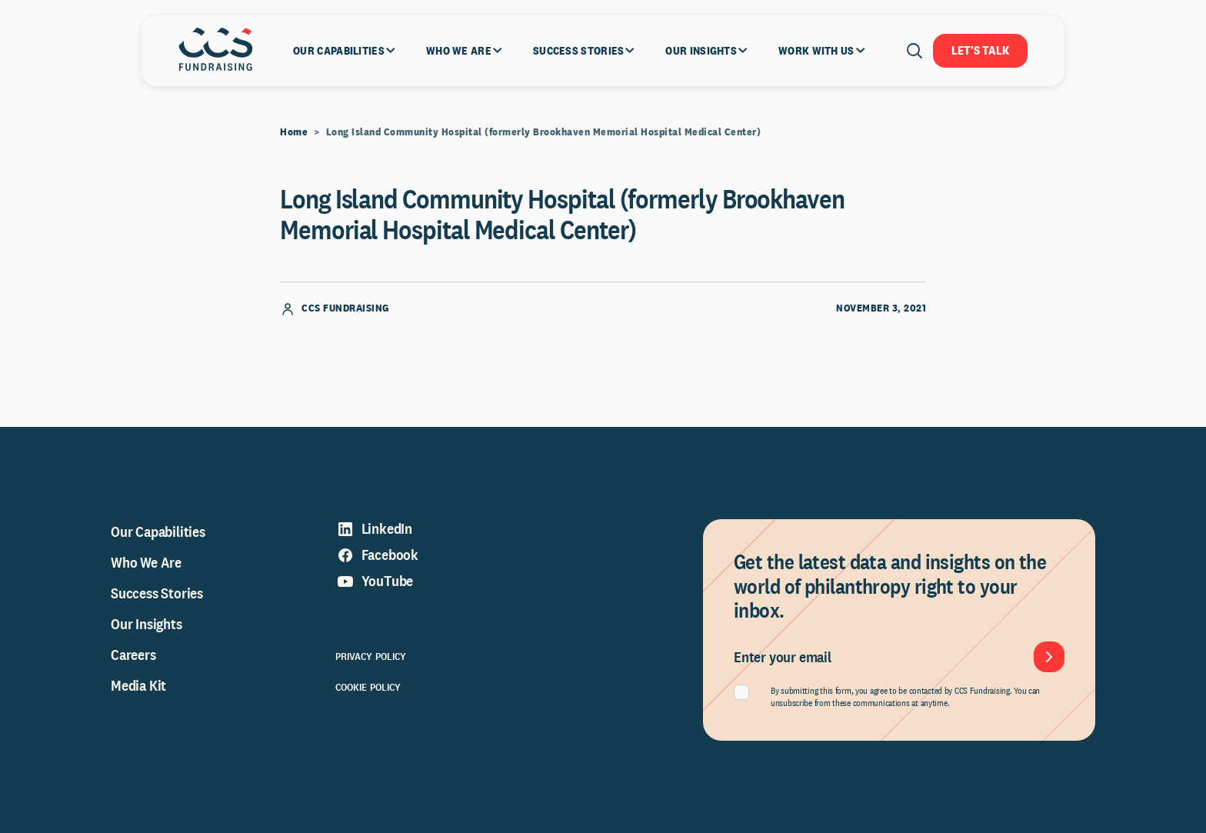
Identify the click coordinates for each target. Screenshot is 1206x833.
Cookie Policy (368, 687)
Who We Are (146, 562)
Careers (133, 655)
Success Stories (157, 593)
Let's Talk (980, 50)
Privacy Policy (371, 656)
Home (294, 131)
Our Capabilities (158, 531)
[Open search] (914, 51)
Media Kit (138, 685)
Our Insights (146, 624)
